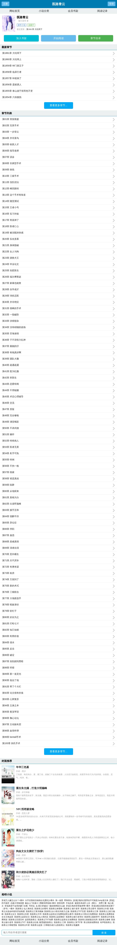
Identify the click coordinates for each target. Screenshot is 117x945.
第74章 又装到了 (58, 579)
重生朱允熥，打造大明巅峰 (31, 788)
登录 (111, 3)
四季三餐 (103, 903)
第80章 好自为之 (58, 617)
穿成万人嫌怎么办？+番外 (13, 900)
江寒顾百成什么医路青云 (54, 925)
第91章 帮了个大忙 (58, 686)
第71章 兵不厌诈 (58, 560)
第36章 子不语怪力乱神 (58, 339)
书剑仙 (32, 906)
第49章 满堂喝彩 (58, 421)
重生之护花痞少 (25, 830)
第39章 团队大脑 (58, 358)
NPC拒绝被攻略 (25, 809)
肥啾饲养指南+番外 (47, 903)
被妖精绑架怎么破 (57, 906)
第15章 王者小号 (58, 207)
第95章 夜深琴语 (58, 711)
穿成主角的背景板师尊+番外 (78, 906)
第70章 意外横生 (58, 554)
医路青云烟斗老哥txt (75, 917)
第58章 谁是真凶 (58, 478)
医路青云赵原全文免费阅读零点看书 (59, 914)
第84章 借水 (58, 642)
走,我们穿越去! (42, 906)
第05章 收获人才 (58, 144)
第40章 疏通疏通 (58, 365)
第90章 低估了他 (58, 680)
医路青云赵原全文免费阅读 (66, 919)
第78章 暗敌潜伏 (58, 604)
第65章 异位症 (58, 522)
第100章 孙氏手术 (58, 743)
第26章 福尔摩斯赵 (58, 276)
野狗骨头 (68, 900)
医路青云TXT (20, 922)
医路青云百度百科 (17, 919)
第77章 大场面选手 (58, 598)
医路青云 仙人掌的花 (24, 908)
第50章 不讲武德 (58, 428)
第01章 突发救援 (58, 119)
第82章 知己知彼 (58, 629)
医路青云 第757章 (75, 922)
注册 (5, 3)
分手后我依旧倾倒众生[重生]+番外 (39, 900)
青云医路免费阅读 (92, 922)
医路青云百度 (23, 914)
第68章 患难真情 (58, 541)
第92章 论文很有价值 (58, 693)
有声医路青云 (106, 922)
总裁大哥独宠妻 (17, 903)
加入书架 (21, 38)
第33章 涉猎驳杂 (58, 321)
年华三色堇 (22, 767)
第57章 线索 (58, 472)
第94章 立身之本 (58, 705)
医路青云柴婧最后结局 (88, 919)
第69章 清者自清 (58, 548)
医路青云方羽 (36, 914)
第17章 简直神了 (58, 220)
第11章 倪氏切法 (58, 182)
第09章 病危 (58, 169)
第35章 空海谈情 (58, 333)
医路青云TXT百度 (78, 911)
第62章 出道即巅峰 (58, 503)
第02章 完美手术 (58, 125)
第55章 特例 (58, 459)
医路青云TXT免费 (46, 919)
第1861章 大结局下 (34, 29)
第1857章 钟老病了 (58, 78)
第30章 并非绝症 (58, 302)
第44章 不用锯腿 (58, 390)
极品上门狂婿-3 (31, 903)
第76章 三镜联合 (58, 592)
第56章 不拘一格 (58, 466)
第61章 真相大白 (58, 497)
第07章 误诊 (58, 157)
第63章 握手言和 (58, 510)
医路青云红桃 (33, 922)
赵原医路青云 (31, 919)
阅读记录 (102, 11)
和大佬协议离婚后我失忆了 (31, 872)
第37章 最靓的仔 (58, 346)
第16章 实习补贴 (58, 213)
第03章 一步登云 (58, 131)
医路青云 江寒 (60, 922)
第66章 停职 (58, 529)
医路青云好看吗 (41, 908)
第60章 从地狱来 (58, 491)
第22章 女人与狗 (58, 251)
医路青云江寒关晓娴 (35, 911)
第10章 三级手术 (58, 176)
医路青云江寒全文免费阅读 (87, 914)
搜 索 (104, 932)
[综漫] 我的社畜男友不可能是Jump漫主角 (90, 900)
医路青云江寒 (93, 911)
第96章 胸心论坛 (58, 718)
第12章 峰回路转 (58, 188)
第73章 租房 (58, 573)
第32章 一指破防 (58, 314)
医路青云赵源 (37, 925)
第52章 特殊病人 (58, 440)
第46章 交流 (58, 403)
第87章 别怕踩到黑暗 (58, 661)
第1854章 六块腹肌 (58, 97)
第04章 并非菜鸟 (58, 138)
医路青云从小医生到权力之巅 (57, 911)
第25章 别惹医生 (58, 270)
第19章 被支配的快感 (58, 232)
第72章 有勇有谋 (58, 566)
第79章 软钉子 (58, 611)
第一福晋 (59, 900)
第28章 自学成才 (58, 289)
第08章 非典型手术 (58, 163)
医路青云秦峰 (105, 919)
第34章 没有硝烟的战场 (58, 327)
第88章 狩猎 (58, 667)
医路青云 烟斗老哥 (72, 908)
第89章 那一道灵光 (58, 674)
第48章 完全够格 (58, 415)
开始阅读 (58, 38)
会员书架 (73, 11)
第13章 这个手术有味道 (58, 194)
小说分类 (44, 11)
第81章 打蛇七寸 (58, 623)
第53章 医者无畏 (58, 447)
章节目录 (95, 38)
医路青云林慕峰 (56, 908)
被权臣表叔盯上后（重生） (86, 903)
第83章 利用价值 (58, 636)
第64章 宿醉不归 (58, 516)
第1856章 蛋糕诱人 (58, 84)
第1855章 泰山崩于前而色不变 (58, 91)
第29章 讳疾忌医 (58, 295)
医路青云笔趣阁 (73, 925)
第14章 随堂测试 (58, 201)
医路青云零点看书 (89, 908)
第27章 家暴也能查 (58, 283)
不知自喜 (70, 903)
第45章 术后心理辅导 (58, 396)
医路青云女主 (11, 914)
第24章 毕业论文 (58, 264)
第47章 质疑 (58, 409)
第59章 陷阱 (58, 484)
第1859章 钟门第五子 (58, 65)
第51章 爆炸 (58, 434)
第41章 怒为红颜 (58, 371)
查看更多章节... (58, 105)
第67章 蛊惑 (58, 535)
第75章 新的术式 (58, 585)
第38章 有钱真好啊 (58, 352)
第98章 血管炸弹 (58, 730)
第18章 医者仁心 (58, 226)
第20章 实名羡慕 (58, 239)
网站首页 (14, 11)
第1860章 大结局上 (58, 59)
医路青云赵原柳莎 (57, 917)
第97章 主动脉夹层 (58, 724)
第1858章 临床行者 (58, 72)
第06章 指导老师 (58, 150)
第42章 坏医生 (58, 377)
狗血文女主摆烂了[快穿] (30, 851)
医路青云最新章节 (92, 917)
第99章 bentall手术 (58, 737)
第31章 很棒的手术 (58, 308)
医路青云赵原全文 (22, 917)
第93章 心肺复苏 (58, 699)
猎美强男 (61, 903)
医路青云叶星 (24, 925)
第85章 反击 (58, 648)
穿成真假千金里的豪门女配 (16, 906)
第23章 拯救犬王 (58, 258)
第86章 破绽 (58, 655)
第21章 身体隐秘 (58, 245)
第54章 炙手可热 (58, 453)
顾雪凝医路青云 (46, 922)
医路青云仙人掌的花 (40, 917)
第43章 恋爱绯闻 (58, 384)
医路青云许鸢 (103, 908)
